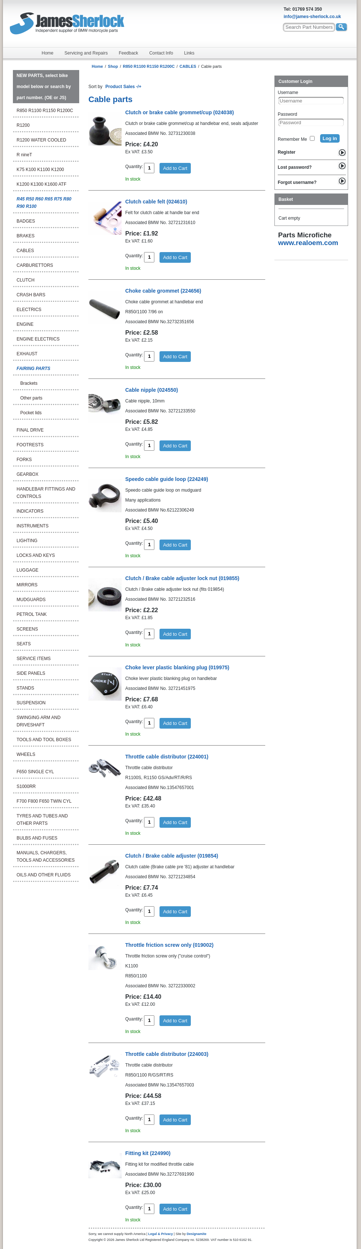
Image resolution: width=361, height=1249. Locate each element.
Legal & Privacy (160, 1234)
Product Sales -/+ (123, 86)
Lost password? (295, 167)
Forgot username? (297, 182)
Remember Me (292, 139)
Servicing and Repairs (86, 53)
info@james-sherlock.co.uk (312, 16)
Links (189, 53)
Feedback (128, 53)
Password (287, 114)
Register (286, 152)
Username (288, 92)
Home (47, 53)
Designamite (197, 1234)
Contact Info (161, 53)
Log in (330, 138)
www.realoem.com (308, 243)
